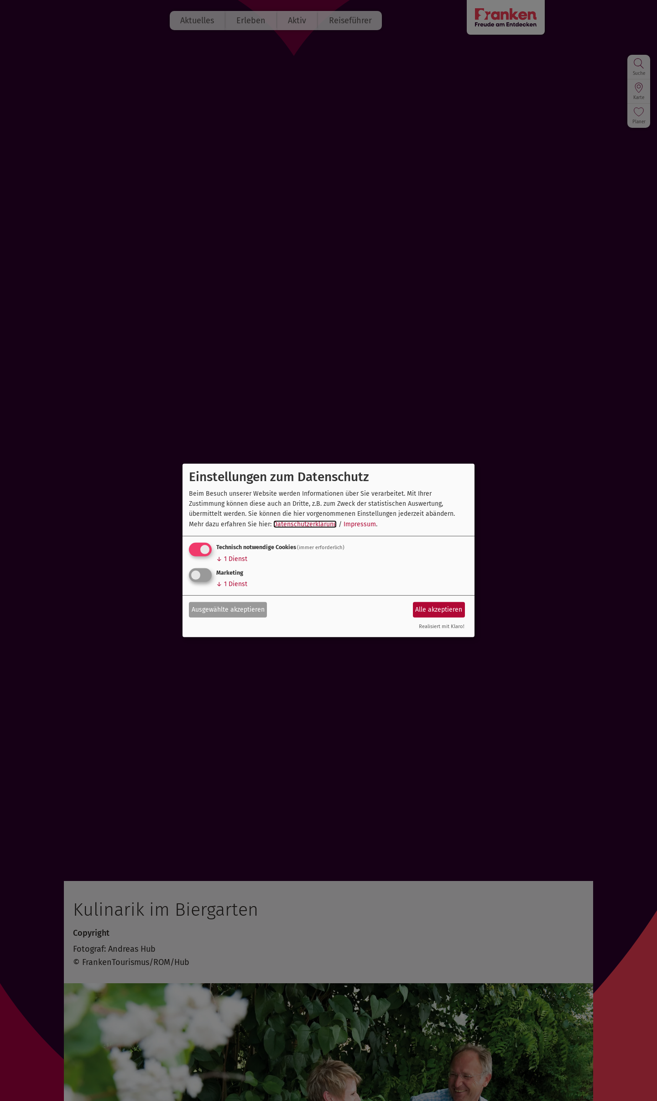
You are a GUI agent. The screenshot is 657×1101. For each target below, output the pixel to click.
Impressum (360, 524)
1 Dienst (231, 559)
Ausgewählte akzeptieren (228, 609)
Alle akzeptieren (438, 609)
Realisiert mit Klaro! (441, 626)
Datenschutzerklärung (305, 524)
